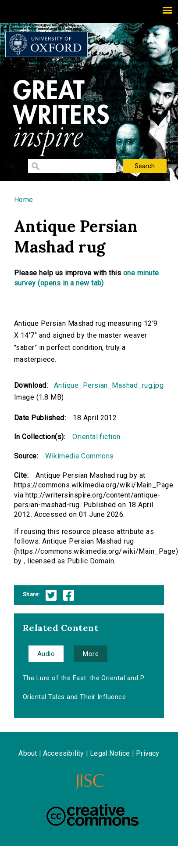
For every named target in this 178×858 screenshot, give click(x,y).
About (27, 753)
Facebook (68, 595)
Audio (46, 654)
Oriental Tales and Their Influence (74, 697)
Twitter (51, 595)
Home (23, 199)
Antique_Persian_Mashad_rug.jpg (109, 385)
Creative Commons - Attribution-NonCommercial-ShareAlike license (92, 815)
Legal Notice (110, 753)
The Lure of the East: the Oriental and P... (85, 678)
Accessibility (63, 753)
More (91, 654)
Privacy (147, 753)
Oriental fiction (96, 437)
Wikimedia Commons (79, 456)
